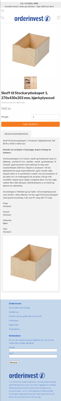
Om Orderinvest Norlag (19, 307)
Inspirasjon (13, 320)
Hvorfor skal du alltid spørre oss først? (25, 316)
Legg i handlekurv (30, 124)
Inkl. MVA (24, 3)
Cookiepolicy (14, 329)
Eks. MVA (34, 3)
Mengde (4, 117)
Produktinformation (16, 134)
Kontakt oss (14, 312)
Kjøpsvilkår (13, 324)
